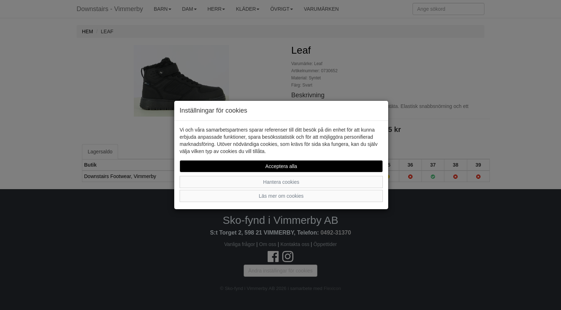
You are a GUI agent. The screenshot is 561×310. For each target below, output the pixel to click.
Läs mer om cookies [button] (281, 196)
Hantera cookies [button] (281, 182)
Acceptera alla (281, 166)
